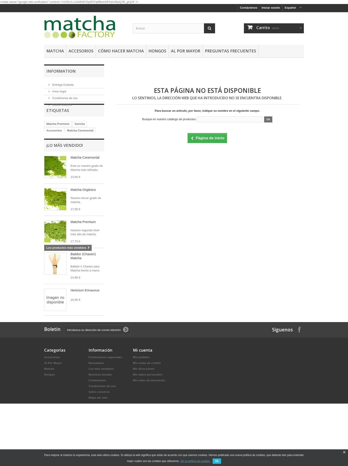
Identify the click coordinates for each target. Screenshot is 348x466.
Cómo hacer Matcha (121, 51)
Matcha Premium (57, 133)
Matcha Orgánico (58, 146)
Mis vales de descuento (149, 420)
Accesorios (81, 51)
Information (61, 71)
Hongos (157, 51)
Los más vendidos (101, 409)
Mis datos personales (147, 414)
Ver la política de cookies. (195, 461)
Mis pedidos (141, 397)
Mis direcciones (144, 409)
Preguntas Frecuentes (230, 51)
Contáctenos (248, 7)
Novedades (96, 403)
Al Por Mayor (185, 51)
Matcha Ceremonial (80, 139)
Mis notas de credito (147, 403)
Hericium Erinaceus (85, 309)
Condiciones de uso (64, 96)
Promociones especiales (105, 397)
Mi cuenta (142, 390)
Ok (217, 461)
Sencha (80, 133)
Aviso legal (58, 89)
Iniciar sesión (271, 7)
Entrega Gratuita (62, 83)
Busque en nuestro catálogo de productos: (169, 119)
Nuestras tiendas (100, 414)
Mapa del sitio (98, 438)
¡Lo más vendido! (64, 163)
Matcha (55, 51)
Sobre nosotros (61, 103)
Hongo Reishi (84, 146)
